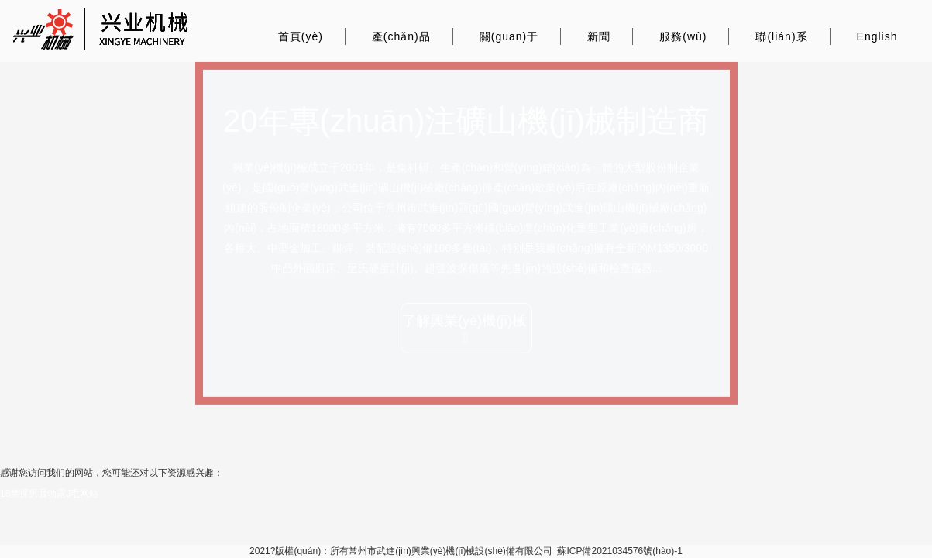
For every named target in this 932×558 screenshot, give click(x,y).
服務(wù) (683, 36)
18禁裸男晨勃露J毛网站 (49, 493)
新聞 (598, 36)
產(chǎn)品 (401, 36)
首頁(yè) (300, 36)
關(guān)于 (509, 36)
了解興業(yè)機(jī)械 (466, 329)
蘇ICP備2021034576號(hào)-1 (619, 551)
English (877, 36)
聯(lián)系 (781, 36)
